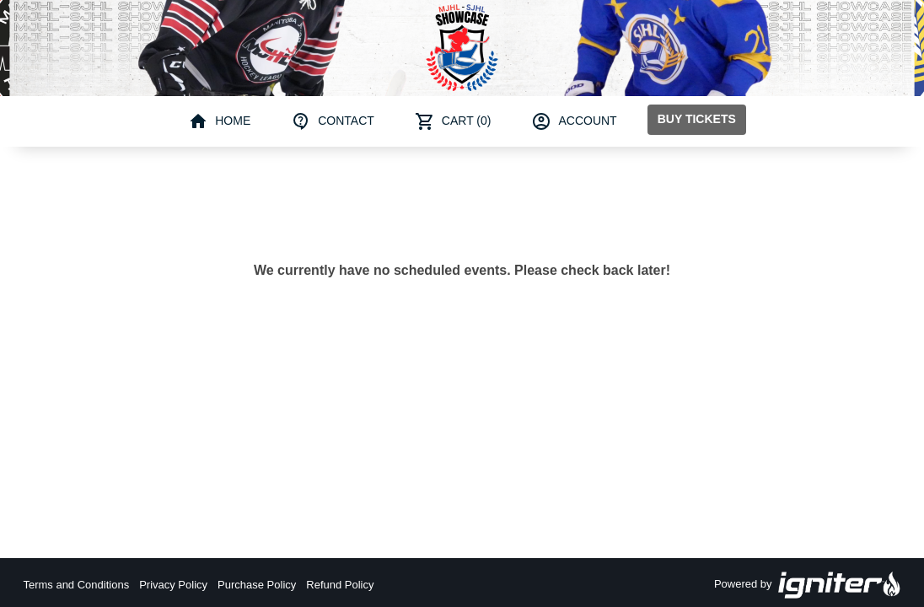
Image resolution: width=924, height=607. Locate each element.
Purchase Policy (257, 584)
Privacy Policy (173, 584)
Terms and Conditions (76, 584)
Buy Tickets (697, 119)
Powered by (807, 585)
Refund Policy (339, 584)
